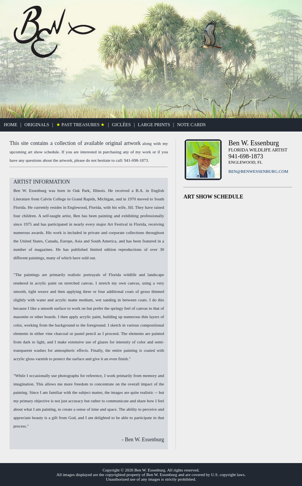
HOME (10, 124)
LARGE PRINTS (154, 124)
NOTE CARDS (191, 124)
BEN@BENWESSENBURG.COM (259, 171)
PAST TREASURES (80, 124)
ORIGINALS (36, 124)
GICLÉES (121, 124)
